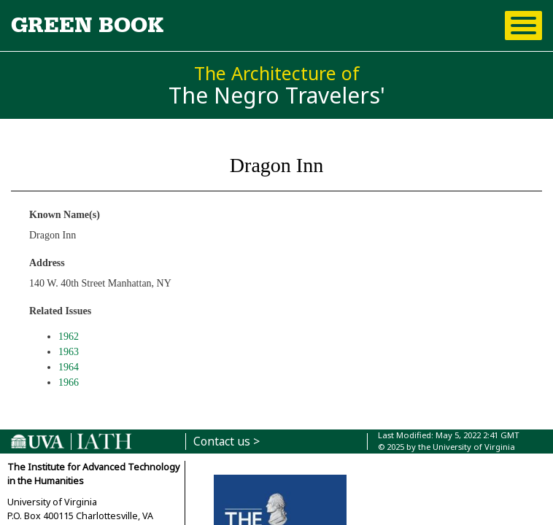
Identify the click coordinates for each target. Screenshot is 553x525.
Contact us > (226, 441)
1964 (68, 367)
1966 (68, 382)
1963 (68, 351)
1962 (68, 336)
